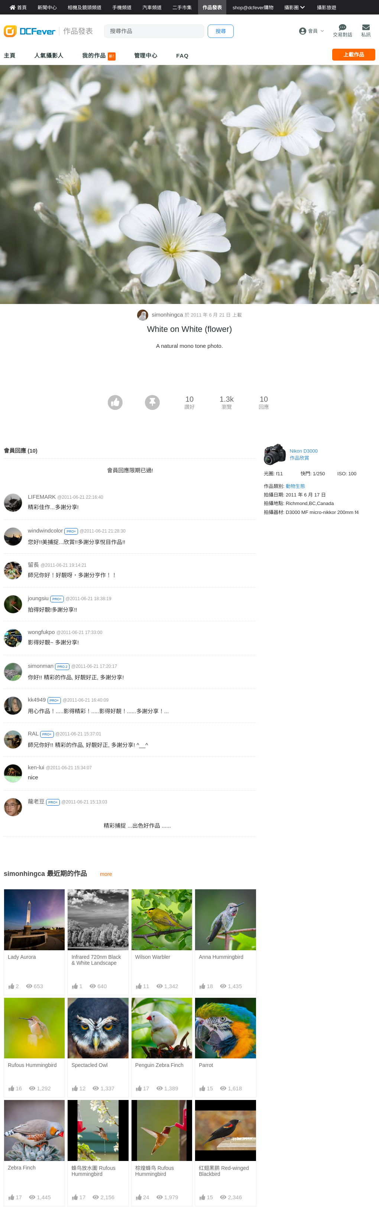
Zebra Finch (22, 1168)
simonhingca (161, 314)
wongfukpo (41, 632)
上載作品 (353, 55)
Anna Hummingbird (221, 957)
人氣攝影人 (49, 55)
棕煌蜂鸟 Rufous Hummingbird (154, 1171)
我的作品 (98, 56)
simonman (41, 666)
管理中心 (146, 55)
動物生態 (295, 486)
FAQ (182, 55)
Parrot (206, 1065)
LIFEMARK (42, 497)
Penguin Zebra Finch (159, 1065)
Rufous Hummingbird (32, 1065)
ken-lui (36, 767)
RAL (33, 733)
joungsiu (38, 598)
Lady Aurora (22, 957)
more (106, 874)
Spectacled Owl (89, 1065)
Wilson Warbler (152, 957)
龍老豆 (36, 801)
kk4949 (37, 699)
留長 (33, 565)
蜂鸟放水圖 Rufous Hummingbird (93, 1171)
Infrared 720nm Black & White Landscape (96, 960)
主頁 (10, 55)
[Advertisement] (189, 374)
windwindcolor (45, 530)
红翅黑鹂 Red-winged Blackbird (224, 1171)
